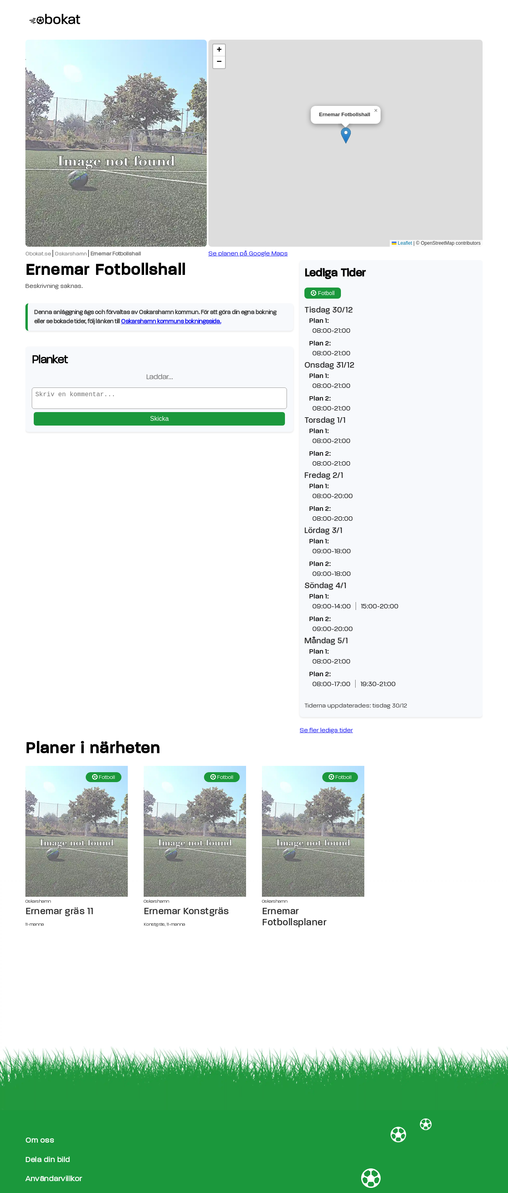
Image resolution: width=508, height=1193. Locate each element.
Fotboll (323, 293)
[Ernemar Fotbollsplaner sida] (313, 831)
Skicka (159, 421)
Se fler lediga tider (326, 730)
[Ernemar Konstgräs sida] (195, 831)
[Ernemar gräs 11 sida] (76, 831)
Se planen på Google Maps (248, 253)
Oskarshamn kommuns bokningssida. (171, 321)
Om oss (39, 1140)
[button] (346, 135)
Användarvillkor (53, 1178)
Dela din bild (47, 1159)
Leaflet (402, 243)
